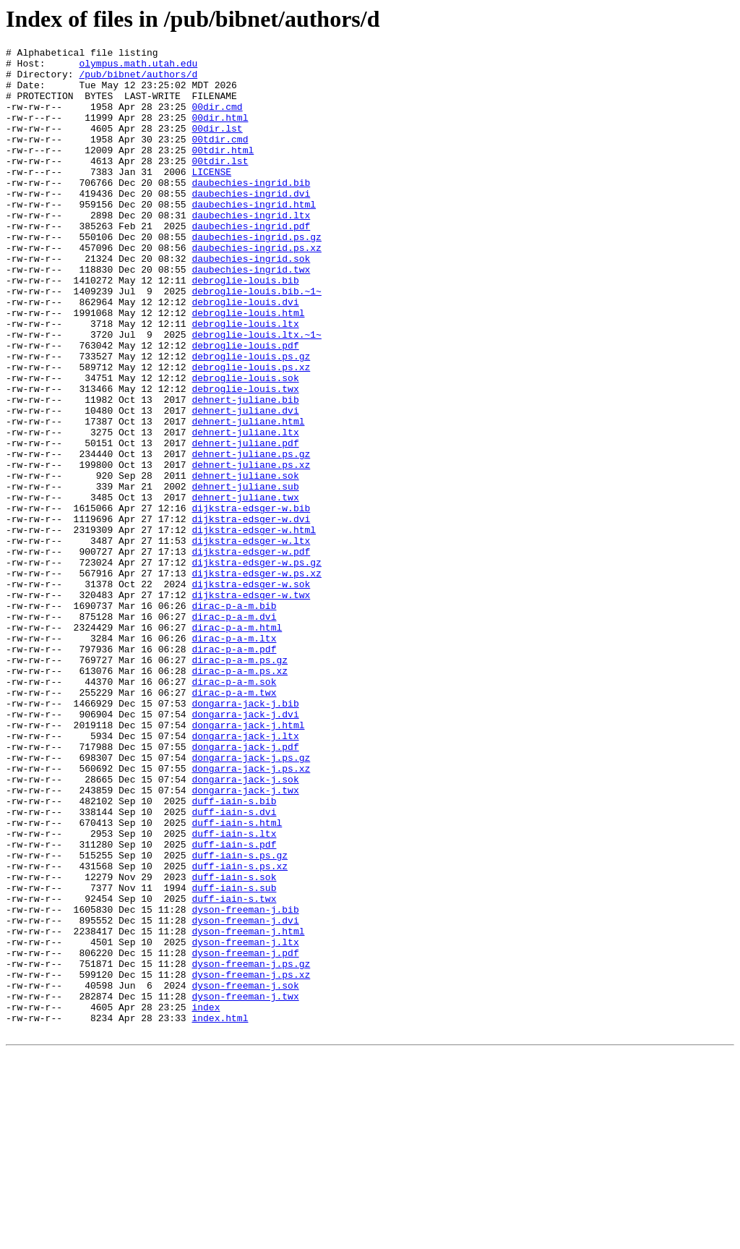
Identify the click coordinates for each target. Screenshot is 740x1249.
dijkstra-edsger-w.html (254, 627)
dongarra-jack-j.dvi (245, 848)
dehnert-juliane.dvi (245, 483)
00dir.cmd (217, 119)
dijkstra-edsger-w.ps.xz (256, 679)
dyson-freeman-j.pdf (245, 1134)
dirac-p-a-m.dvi (234, 731)
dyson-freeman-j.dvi (245, 1095)
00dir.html (220, 132)
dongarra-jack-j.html (248, 861)
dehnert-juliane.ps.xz (251, 548)
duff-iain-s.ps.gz (240, 1017)
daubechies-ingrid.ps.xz (256, 288)
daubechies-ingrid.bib (251, 210)
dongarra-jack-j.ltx (245, 874)
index (206, 1199)
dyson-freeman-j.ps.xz (251, 1160)
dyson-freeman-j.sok (245, 1173)
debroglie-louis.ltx (245, 379)
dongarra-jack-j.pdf (245, 887)
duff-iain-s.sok (234, 1043)
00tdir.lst (220, 184)
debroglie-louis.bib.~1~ (256, 340)
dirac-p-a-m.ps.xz (240, 796)
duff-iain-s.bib (234, 952)
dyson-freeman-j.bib (245, 1082)
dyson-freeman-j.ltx (245, 1121)
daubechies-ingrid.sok (251, 301)
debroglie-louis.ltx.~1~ (256, 392)
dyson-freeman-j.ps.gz (251, 1147)
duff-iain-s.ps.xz (240, 1030)
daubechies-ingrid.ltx (251, 249)
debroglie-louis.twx (245, 457)
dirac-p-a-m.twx (234, 822)
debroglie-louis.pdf (245, 405)
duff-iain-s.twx (234, 1069)
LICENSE (211, 197)
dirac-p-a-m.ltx (234, 757)
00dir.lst (217, 145)
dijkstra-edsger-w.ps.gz (256, 666)
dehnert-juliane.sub (245, 574)
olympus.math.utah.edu (138, 67)
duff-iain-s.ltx (234, 991)
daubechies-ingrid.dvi (251, 223)
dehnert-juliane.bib (245, 470)
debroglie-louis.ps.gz (251, 418)
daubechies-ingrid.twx (251, 314)
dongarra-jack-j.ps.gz (251, 900)
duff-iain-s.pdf (234, 1004)
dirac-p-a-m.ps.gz (240, 783)
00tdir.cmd (220, 158)
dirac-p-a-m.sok (234, 809)
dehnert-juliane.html (248, 496)
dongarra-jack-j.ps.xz (251, 913)
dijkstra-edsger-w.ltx (251, 640)
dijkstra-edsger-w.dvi (251, 614)
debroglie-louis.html (248, 366)
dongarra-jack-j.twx (245, 939)
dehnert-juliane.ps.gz (251, 535)
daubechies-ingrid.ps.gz (256, 275)
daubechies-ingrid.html (254, 236)
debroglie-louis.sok (245, 444)
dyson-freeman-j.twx (245, 1186)
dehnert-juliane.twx (245, 587)
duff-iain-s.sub (234, 1056)
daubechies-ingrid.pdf (251, 262)
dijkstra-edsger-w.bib (251, 601)
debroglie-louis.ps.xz (251, 431)
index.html (220, 1212)
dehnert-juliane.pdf (245, 522)
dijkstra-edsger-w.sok (251, 692)
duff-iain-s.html (237, 978)
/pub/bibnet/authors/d (138, 80)
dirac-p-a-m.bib (234, 718)
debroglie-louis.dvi (245, 353)
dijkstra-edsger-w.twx (251, 705)
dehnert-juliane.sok (245, 561)
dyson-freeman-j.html (248, 1108)
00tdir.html (223, 171)
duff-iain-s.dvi (234, 965)
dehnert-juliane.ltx (245, 509)
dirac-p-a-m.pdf (234, 770)
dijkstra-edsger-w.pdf (251, 653)
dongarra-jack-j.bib (245, 835)
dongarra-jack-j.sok (245, 926)
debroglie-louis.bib (245, 327)
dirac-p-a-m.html (237, 744)
